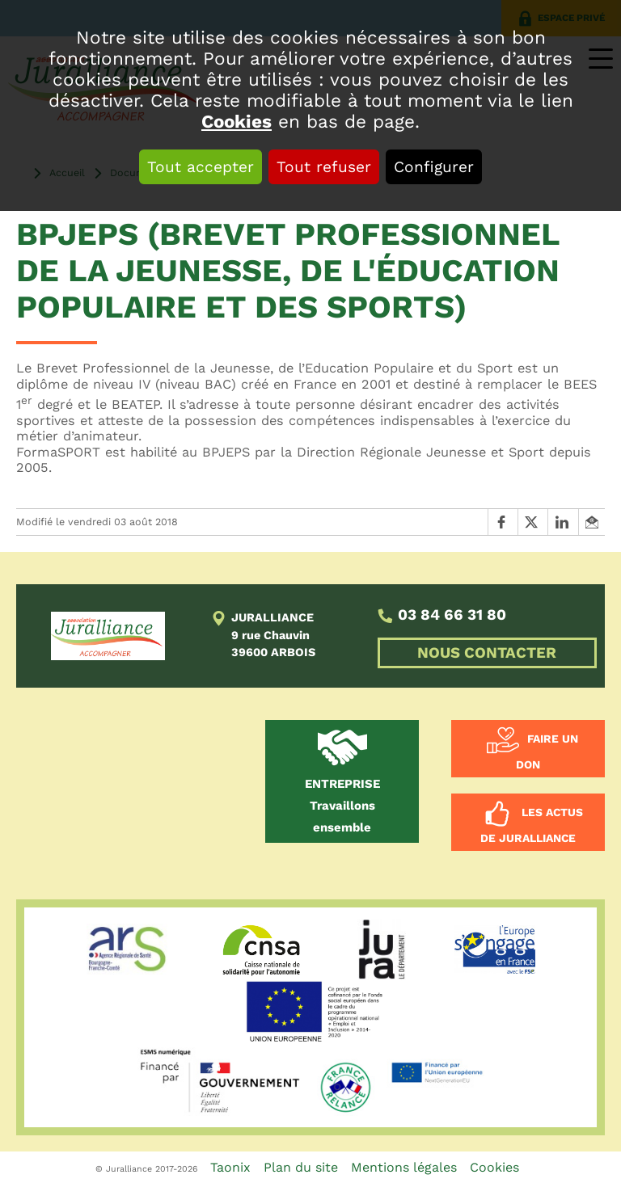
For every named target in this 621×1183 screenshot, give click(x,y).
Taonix (230, 1167)
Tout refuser (324, 167)
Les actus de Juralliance (531, 825)
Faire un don (547, 752)
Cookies (236, 121)
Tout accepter (200, 167)
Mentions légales (404, 1167)
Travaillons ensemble (342, 806)
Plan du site (301, 1167)
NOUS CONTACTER (486, 653)
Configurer (434, 167)
